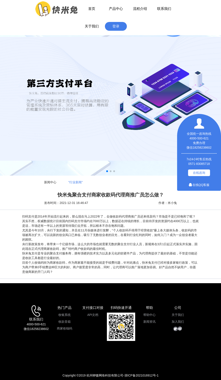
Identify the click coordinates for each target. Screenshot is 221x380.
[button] (107, 171)
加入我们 (178, 321)
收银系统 (64, 315)
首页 (91, 9)
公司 (177, 308)
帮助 (149, 308)
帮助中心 (149, 315)
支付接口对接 (92, 308)
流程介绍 (140, 9)
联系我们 (164, 9)
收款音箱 (64, 321)
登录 (115, 26)
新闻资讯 (149, 321)
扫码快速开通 (121, 308)
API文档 (93, 315)
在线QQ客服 (199, 185)
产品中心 (116, 9)
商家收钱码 (64, 328)
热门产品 (64, 308)
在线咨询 (199, 173)
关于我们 (92, 26)
